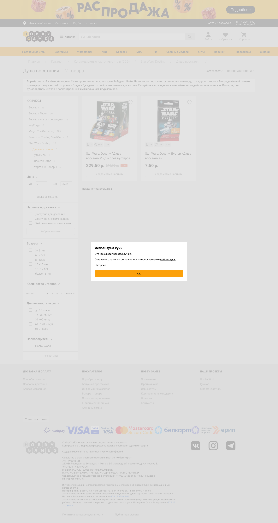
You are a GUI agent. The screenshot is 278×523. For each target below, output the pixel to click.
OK (139, 273)
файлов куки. (168, 259)
